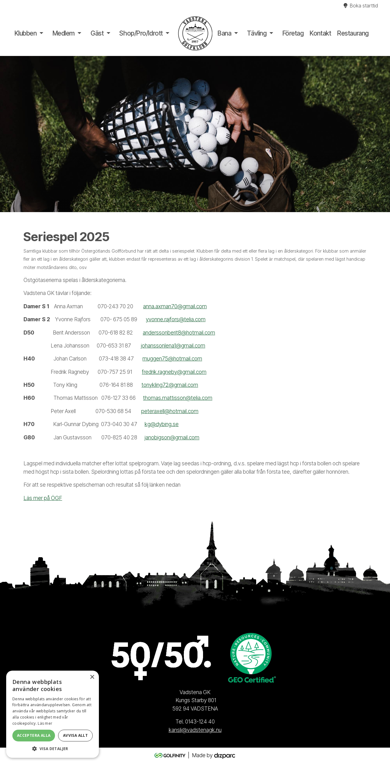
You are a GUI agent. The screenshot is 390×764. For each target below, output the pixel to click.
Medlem (64, 33)
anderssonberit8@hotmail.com (179, 332)
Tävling (256, 33)
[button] (52, 748)
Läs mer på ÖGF (42, 498)
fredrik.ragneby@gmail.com (174, 372)
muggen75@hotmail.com (172, 358)
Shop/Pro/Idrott (141, 33)
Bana (224, 33)
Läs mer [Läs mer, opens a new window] (45, 723)
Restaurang (353, 33)
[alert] (52, 714)
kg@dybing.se (162, 424)
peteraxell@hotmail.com (169, 411)
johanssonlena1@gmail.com (173, 345)
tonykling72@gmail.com (170, 385)
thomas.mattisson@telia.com (177, 398)
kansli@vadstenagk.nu (195, 730)
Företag (293, 33)
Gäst (97, 33)
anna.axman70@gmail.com (175, 306)
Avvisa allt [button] (75, 735)
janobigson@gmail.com (172, 437)
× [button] (92, 677)
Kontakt (320, 33)
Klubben (26, 33)
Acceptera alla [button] (34, 735)
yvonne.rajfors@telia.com (176, 319)
